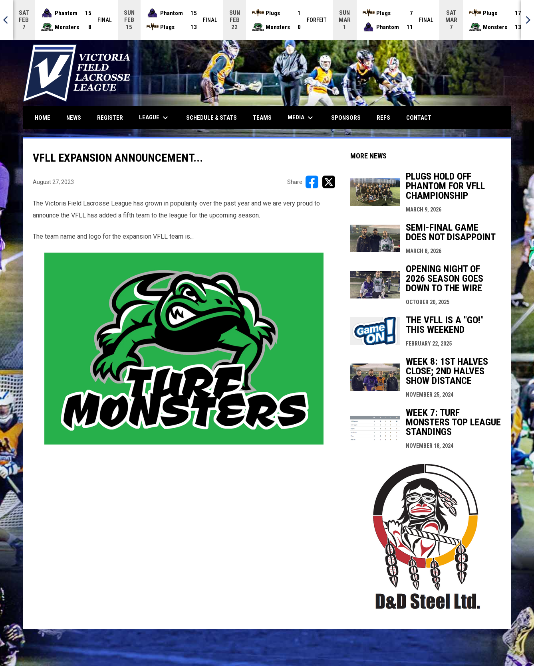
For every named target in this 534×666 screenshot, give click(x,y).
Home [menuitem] (42, 117)
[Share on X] (328, 182)
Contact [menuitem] (418, 117)
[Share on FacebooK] (312, 182)
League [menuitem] (154, 118)
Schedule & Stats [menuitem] (211, 117)
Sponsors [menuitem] (346, 117)
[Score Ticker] (267, 20)
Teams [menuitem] (262, 117)
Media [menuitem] (301, 118)
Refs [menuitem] (383, 117)
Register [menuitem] (110, 117)
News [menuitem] (73, 117)
